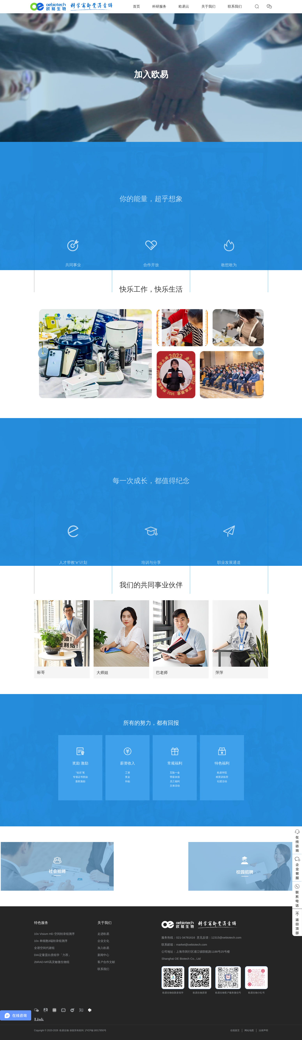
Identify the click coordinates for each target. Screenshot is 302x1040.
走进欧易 (103, 933)
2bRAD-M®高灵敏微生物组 (52, 962)
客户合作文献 (106, 962)
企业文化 (103, 940)
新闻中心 (103, 955)
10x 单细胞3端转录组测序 (51, 940)
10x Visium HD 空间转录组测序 (54, 933)
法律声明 (263, 1030)
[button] (258, 353)
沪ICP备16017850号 (95, 1030)
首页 (136, 6)
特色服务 (41, 923)
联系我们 (235, 6)
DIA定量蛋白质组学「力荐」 (52, 955)
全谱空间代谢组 (44, 948)
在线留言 (235, 1030)
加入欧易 (103, 948)
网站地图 (249, 1030)
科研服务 (159, 6)
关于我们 (208, 6)
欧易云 (184, 6)
